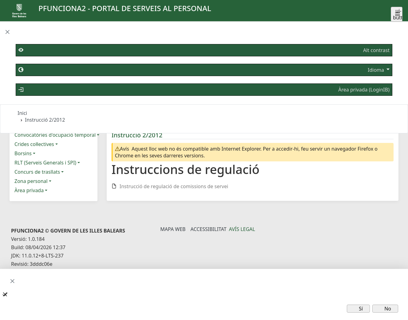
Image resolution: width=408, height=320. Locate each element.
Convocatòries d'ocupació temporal (55, 135)
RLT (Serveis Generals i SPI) (45, 162)
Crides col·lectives (34, 144)
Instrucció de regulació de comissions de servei (174, 186)
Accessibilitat (208, 229)
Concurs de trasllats (37, 171)
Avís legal (242, 229)
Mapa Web (172, 229)
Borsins (23, 153)
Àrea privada (29, 190)
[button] (7, 32)
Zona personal (31, 181)
